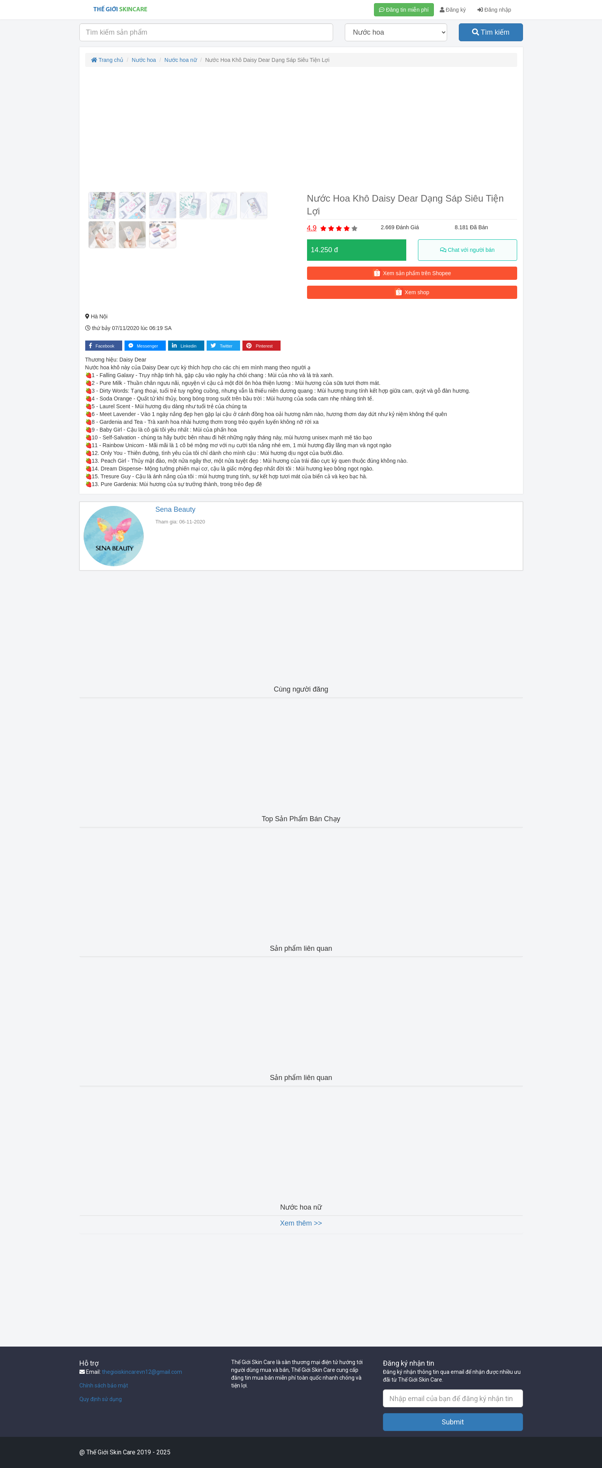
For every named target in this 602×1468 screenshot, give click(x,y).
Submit (453, 1422)
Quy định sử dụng (100, 1399)
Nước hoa (144, 60)
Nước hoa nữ (181, 60)
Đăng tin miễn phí (404, 10)
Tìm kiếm (491, 32)
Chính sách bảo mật (103, 1385)
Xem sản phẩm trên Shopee (412, 273)
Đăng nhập (494, 10)
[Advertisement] (301, 129)
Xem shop (412, 292)
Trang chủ (107, 60)
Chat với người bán (467, 250)
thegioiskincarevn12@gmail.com (142, 1372)
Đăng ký (453, 10)
